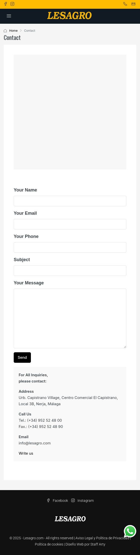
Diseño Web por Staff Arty (85, 544)
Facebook (57, 501)
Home (13, 30)
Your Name (25, 189)
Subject (22, 259)
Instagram (82, 501)
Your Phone (26, 236)
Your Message (29, 282)
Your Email (25, 213)
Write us (26, 453)
